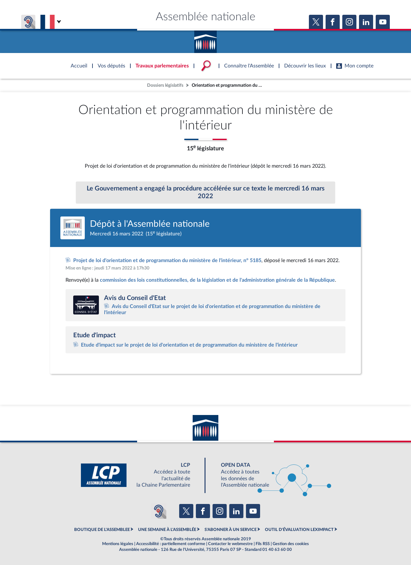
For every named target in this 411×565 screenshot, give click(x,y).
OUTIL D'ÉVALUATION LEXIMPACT (299, 530)
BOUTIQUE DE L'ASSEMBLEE (102, 530)
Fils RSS (263, 544)
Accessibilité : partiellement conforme (170, 544)
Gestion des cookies (291, 544)
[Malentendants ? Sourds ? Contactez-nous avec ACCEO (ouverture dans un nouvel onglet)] (158, 511)
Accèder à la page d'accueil (205, 39)
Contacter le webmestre (230, 544)
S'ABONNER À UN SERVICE (231, 530)
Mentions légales (117, 544)
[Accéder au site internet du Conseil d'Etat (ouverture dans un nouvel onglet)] (86, 305)
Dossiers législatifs (165, 85)
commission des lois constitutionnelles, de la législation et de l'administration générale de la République (217, 280)
